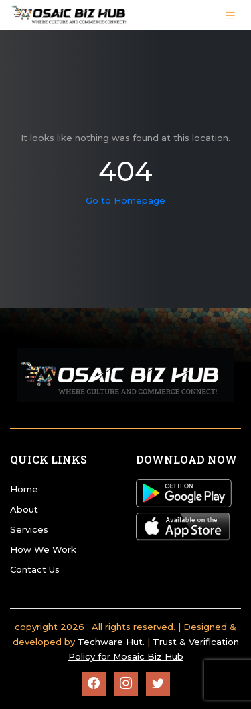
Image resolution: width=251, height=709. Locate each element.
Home (24, 489)
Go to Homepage (125, 200)
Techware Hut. (111, 641)
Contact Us (35, 569)
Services (29, 529)
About (24, 509)
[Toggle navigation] (230, 15)
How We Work (43, 549)
